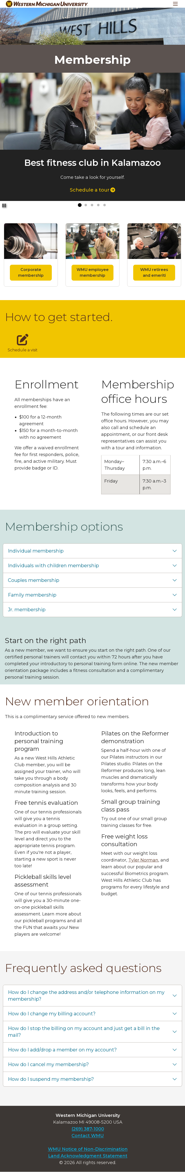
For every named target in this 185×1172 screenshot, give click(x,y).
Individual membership (36, 551)
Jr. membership (27, 609)
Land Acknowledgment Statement (87, 1156)
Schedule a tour (92, 190)
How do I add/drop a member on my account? (62, 1050)
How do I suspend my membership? (51, 1079)
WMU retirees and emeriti (154, 272)
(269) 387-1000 (88, 1129)
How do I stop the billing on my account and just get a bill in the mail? (84, 1031)
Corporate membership (31, 272)
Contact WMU (88, 1135)
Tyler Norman (143, 860)
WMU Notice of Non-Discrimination (88, 1149)
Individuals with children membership (53, 565)
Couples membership (33, 580)
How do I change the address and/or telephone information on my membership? (86, 995)
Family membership (32, 595)
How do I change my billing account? (52, 1014)
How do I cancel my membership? (48, 1064)
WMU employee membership (93, 272)
